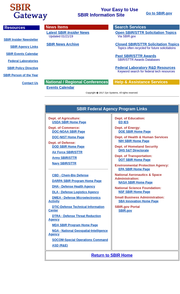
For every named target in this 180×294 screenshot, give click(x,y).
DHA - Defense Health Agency (73, 186)
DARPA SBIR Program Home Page (77, 181)
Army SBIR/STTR (64, 158)
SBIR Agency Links (24, 47)
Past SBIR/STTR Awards (135, 56)
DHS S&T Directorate (134, 150)
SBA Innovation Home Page (139, 201)
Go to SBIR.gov (159, 13)
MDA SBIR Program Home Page (75, 225)
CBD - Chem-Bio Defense (70, 175)
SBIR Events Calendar (22, 54)
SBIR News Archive (62, 44)
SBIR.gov (125, 210)
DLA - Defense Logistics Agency (75, 192)
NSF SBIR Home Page (134, 192)
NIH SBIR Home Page (134, 141)
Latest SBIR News (67, 32)
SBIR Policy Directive (22, 68)
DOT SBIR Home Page (135, 160)
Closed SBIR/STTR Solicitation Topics (147, 44)
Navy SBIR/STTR (64, 163)
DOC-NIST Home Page (68, 137)
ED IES (123, 122)
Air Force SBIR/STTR (67, 152)
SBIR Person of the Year (20, 75)
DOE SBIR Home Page (135, 131)
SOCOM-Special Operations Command (80, 240)
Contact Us (30, 83)
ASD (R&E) (60, 245)
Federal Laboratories (23, 61)
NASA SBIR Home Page (136, 182)
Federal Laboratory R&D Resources (145, 68)
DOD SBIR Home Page (68, 146)
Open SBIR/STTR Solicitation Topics (145, 32)
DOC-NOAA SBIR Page (68, 131)
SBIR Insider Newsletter (21, 39)
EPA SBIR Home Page (134, 169)
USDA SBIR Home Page (69, 122)
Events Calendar (60, 87)
